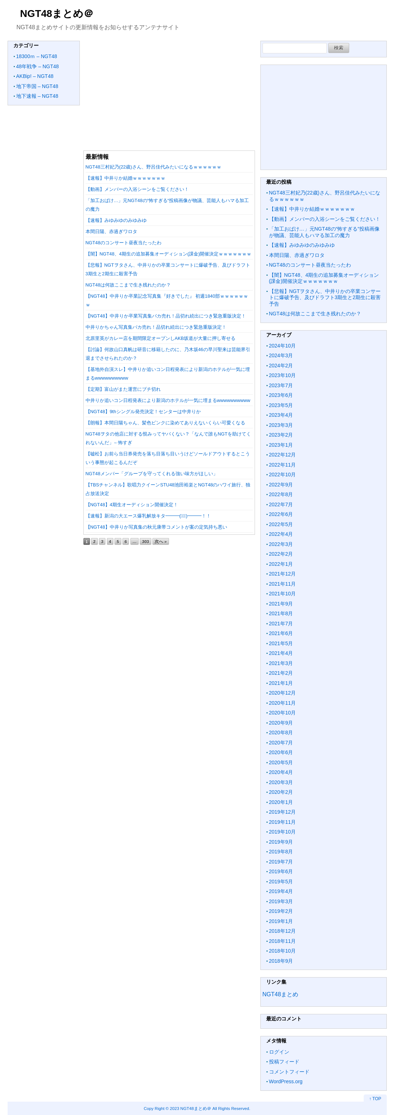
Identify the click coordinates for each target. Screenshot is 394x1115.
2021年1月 (281, 683)
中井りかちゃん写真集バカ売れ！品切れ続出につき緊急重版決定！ (156, 327)
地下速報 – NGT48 (37, 96)
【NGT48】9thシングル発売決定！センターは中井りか (143, 411)
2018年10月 (282, 951)
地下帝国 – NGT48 (37, 86)
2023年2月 (281, 435)
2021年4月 (281, 653)
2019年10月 (282, 832)
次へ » (161, 541)
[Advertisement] (169, 91)
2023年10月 (282, 375)
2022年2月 (281, 554)
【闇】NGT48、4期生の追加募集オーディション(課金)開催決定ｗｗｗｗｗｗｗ (169, 254)
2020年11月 (282, 703)
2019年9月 (281, 842)
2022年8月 (281, 494)
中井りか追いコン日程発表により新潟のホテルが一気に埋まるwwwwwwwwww (168, 400)
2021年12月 (282, 574)
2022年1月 (281, 564)
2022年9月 (281, 484)
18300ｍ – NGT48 (36, 56)
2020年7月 (281, 742)
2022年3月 (281, 544)
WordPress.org (286, 1081)
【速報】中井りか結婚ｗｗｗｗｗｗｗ (125, 178)
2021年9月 (281, 604)
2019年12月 (282, 812)
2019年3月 (281, 901)
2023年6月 (281, 395)
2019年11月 (282, 822)
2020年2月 (281, 792)
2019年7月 (281, 862)
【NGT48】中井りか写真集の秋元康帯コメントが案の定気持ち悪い (156, 527)
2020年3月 (281, 782)
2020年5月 (281, 762)
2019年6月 (281, 871)
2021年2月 (281, 673)
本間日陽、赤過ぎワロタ (111, 231)
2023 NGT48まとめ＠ (190, 1108)
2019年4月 (281, 891)
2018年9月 (281, 961)
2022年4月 (281, 534)
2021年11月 (282, 584)
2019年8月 (281, 851)
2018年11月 (282, 941)
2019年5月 (281, 881)
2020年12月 (282, 693)
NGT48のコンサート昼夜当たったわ (123, 242)
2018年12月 (282, 931)
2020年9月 (281, 723)
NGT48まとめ (281, 994)
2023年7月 (281, 385)
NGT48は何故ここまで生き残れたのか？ (128, 285)
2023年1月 (281, 445)
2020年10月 (282, 713)
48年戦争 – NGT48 (37, 66)
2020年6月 (281, 752)
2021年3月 (281, 663)
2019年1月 (281, 921)
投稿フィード (284, 1061)
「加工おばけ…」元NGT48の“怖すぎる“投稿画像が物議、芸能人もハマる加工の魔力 (324, 232)
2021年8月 (281, 613)
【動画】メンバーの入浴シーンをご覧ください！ (137, 189)
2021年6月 (281, 633)
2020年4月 (281, 772)
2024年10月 (282, 346)
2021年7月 (281, 623)
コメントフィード (289, 1072)
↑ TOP (375, 1098)
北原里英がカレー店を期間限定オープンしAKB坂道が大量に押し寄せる (161, 338)
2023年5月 (281, 405)
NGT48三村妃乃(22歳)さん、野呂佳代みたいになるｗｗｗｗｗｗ (153, 167)
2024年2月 (281, 365)
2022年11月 (282, 465)
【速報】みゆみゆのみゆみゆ (116, 220)
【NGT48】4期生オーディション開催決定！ (132, 504)
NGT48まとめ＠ (57, 13)
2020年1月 (281, 802)
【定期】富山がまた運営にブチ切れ (123, 389)
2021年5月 (281, 643)
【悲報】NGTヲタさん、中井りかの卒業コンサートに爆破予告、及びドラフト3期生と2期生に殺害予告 (325, 297)
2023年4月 (281, 415)
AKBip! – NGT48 (35, 76)
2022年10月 (282, 474)
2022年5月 (281, 524)
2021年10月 (282, 593)
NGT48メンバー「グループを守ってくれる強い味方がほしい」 (152, 473)
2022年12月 (282, 455)
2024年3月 (281, 355)
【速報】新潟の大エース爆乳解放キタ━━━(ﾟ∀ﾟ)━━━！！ (148, 516)
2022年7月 (281, 504)
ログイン (279, 1052)
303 (145, 541)
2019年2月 (281, 911)
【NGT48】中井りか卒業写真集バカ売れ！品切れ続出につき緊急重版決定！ (166, 316)
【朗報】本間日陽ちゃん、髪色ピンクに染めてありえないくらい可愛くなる (165, 422)
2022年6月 (281, 514)
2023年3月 (281, 425)
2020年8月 (281, 732)
